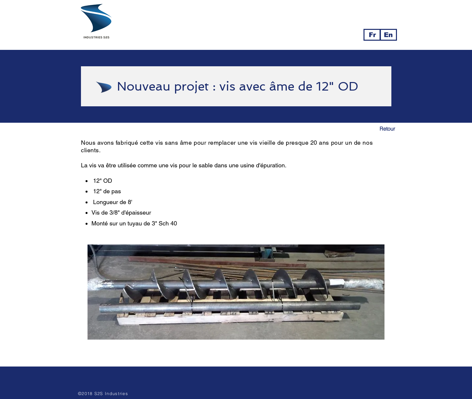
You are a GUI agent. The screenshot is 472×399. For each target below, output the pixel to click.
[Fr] (372, 35)
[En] (388, 35)
